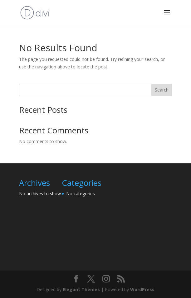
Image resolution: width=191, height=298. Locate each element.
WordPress (142, 289)
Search (162, 90)
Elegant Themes (81, 289)
